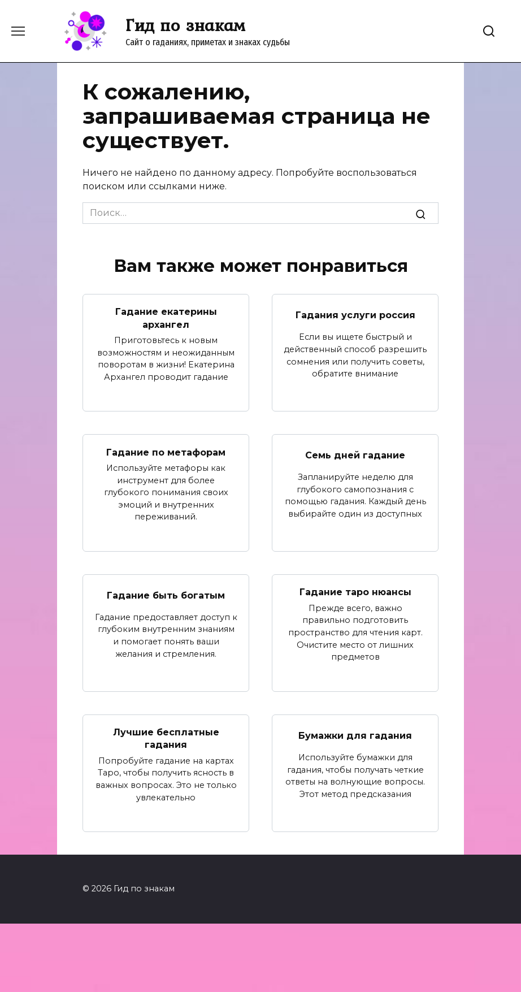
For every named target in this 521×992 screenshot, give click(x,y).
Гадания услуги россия (355, 314)
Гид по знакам (185, 25)
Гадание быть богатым (166, 595)
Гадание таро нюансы (355, 592)
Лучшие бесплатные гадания (166, 738)
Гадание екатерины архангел (166, 318)
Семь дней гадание (355, 455)
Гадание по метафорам (165, 452)
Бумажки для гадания (355, 735)
